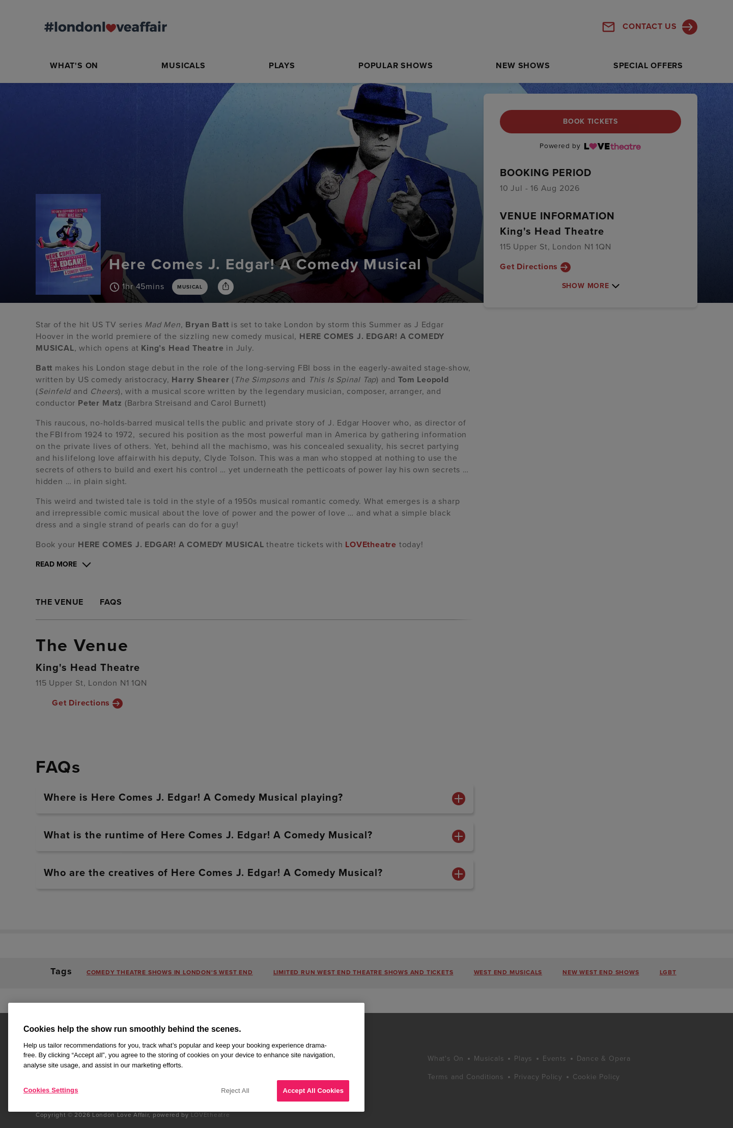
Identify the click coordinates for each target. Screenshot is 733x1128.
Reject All (235, 1090)
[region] (186, 1057)
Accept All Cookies (313, 1090)
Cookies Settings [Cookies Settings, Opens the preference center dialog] (50, 1090)
